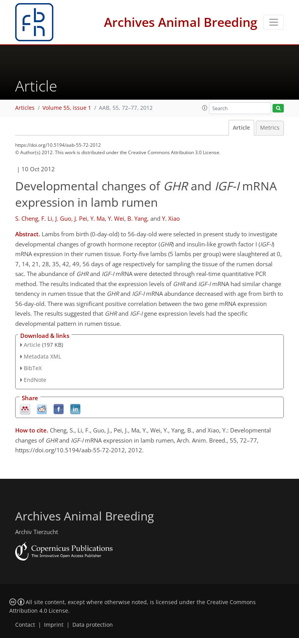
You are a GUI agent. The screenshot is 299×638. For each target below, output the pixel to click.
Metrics (270, 127)
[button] (205, 107)
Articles (25, 107)
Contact (25, 624)
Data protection (92, 624)
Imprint (53, 624)
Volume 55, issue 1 (66, 107)
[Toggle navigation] (273, 22)
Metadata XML (42, 356)
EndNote (35, 379)
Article (241, 127)
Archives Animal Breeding (180, 22)
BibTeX (33, 368)
